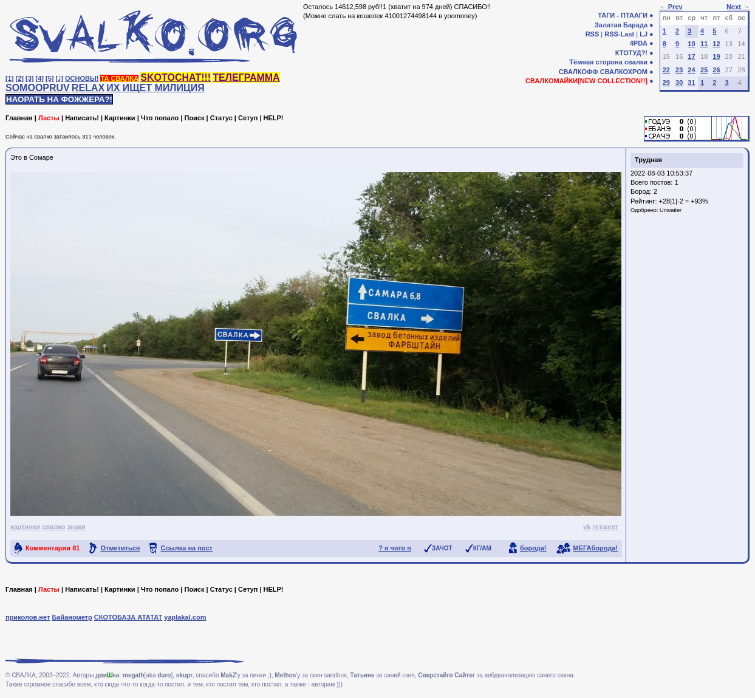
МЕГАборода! (595, 548)
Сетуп (248, 117)
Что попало (160, 117)
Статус (221, 117)
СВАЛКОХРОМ (623, 71)
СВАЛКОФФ (578, 71)
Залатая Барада (621, 25)
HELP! (274, 117)
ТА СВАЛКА (119, 78)
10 (691, 43)
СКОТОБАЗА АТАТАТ (128, 617)
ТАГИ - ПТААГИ (622, 15)
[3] (29, 78)
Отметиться (120, 548)
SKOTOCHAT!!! (175, 77)
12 (716, 43)
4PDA (638, 43)
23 (679, 70)
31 (691, 82)
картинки (25, 526)
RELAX (88, 88)
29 (666, 82)
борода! (533, 548)
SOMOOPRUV (37, 88)
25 (704, 70)
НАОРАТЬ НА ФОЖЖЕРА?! (59, 99)
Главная (19, 117)
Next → (738, 6)
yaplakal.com (185, 617)
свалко (53, 526)
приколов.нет (27, 617)
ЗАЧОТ (442, 548)
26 (716, 70)
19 (716, 56)
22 (666, 70)
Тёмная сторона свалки (608, 62)
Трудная (648, 159)
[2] (20, 78)
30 (679, 82)
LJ (643, 34)
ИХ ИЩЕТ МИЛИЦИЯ (155, 88)
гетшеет (605, 526)
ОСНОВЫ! (81, 78)
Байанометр (72, 617)
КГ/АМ (482, 548)
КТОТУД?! (631, 52)
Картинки (119, 117)
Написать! (82, 117)
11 (704, 43)
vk (586, 526)
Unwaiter (671, 210)
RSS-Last (619, 34)
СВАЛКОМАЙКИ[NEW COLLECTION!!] (586, 80)
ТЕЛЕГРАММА (246, 77)
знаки (76, 526)
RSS (593, 34)
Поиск (194, 117)
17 (691, 56)
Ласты (49, 117)
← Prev (671, 6)
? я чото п (394, 548)
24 (691, 70)
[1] (9, 78)
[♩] (59, 78)
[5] (49, 78)
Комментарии (53, 548)
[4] (40, 78)
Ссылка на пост (186, 548)
